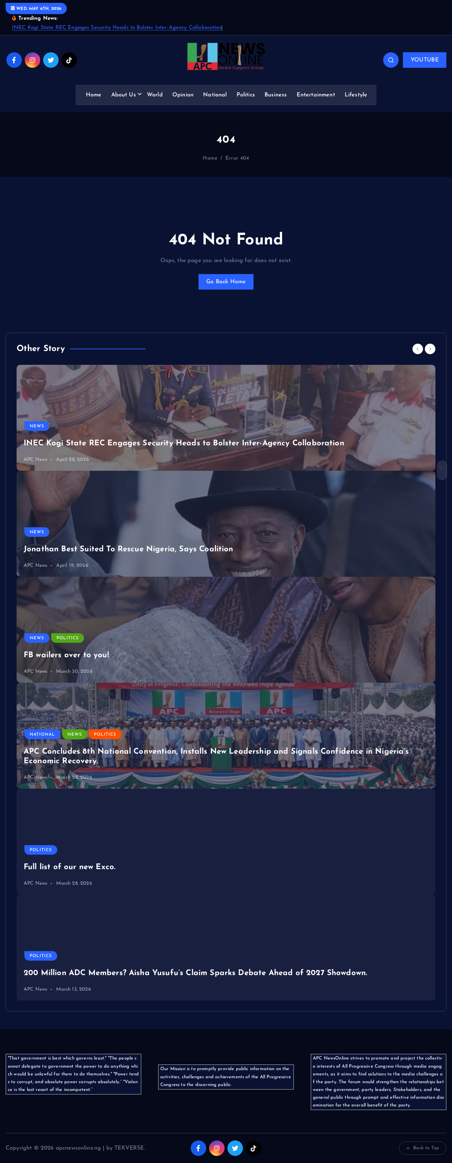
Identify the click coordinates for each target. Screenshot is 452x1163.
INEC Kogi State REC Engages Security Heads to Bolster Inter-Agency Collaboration (117, 27)
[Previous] (417, 349)
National (215, 95)
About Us (123, 95)
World (155, 95)
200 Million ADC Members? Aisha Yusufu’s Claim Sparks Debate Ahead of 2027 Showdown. (195, 973)
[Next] (430, 349)
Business (275, 95)
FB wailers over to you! (66, 655)
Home (94, 95)
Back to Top (422, 1148)
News (37, 426)
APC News (35, 459)
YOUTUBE (425, 60)
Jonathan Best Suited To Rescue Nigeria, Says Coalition (128, 549)
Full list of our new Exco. (69, 867)
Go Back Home (226, 282)
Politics (246, 95)
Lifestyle (356, 95)
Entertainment (316, 95)
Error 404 (237, 158)
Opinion (183, 95)
